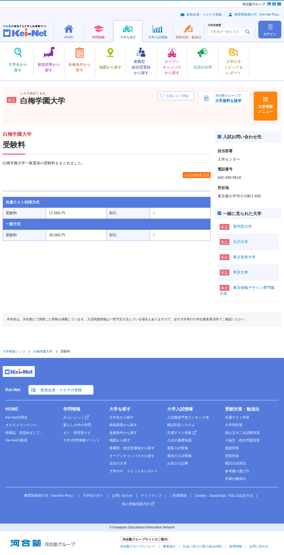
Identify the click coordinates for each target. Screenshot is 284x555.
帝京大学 (240, 272)
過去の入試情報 (179, 456)
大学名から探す (121, 417)
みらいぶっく (73, 417)
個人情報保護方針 (136, 504)
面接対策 (232, 448)
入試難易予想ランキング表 (188, 417)
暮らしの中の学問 (77, 425)
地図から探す (119, 440)
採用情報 (235, 546)
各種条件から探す (123, 433)
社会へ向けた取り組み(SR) (202, 546)
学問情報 (71, 409)
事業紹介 (169, 546)
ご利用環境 (178, 496)
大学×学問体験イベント (81, 440)
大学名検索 (214, 25)
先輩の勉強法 (235, 479)
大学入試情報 (180, 409)
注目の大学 (118, 463)
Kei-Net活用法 (16, 417)
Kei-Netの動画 (16, 440)
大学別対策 (233, 425)
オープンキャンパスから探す (132, 456)
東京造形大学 (244, 257)
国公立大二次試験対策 (242, 433)
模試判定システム (181, 425)
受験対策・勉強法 (242, 409)
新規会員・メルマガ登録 (204, 14)
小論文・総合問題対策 (242, 440)
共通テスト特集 (179, 433)
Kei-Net (12, 389)
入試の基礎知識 (179, 440)
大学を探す (120, 409)
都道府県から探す (123, 425)
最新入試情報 (177, 448)
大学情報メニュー (265, 109)
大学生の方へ (93, 496)
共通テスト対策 (237, 417)
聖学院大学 (242, 226)
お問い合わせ (122, 496)
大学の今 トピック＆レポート (133, 471)
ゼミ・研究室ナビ (77, 433)
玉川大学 (240, 242)
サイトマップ (151, 496)
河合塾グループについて (137, 546)
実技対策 (232, 456)
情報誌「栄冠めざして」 (24, 433)
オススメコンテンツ (21, 425)
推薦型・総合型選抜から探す (132, 448)
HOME (11, 409)
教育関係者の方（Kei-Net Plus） (257, 14)
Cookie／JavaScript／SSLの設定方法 (224, 496)
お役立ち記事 (177, 463)
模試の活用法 (235, 463)
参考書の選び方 (237, 471)
